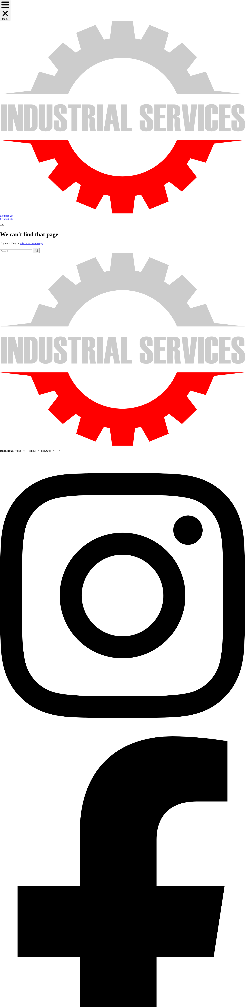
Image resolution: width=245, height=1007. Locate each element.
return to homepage (31, 243)
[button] (5, 10)
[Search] (36, 250)
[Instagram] (122, 734)
